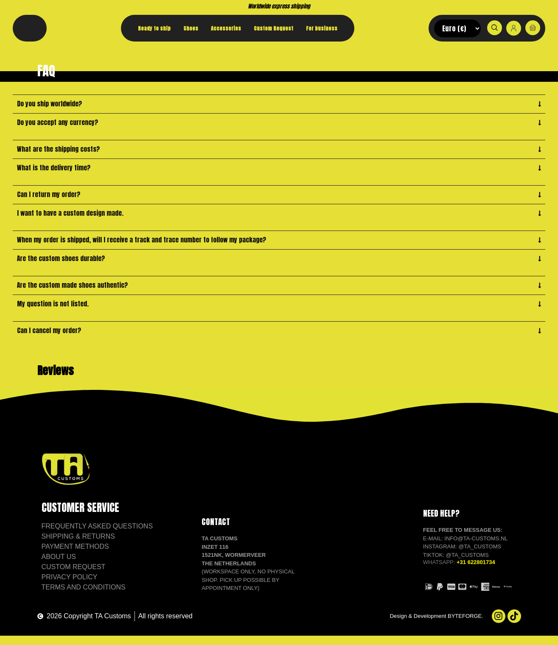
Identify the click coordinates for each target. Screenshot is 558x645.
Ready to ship (154, 28)
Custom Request (273, 28)
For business (321, 28)
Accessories (226, 28)
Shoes (190, 28)
